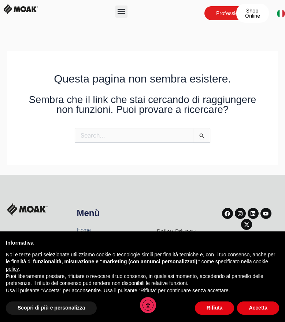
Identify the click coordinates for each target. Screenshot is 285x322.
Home (84, 230)
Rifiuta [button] (215, 308)
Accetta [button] (258, 308)
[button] (121, 12)
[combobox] (277, 13)
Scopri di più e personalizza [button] (51, 308)
